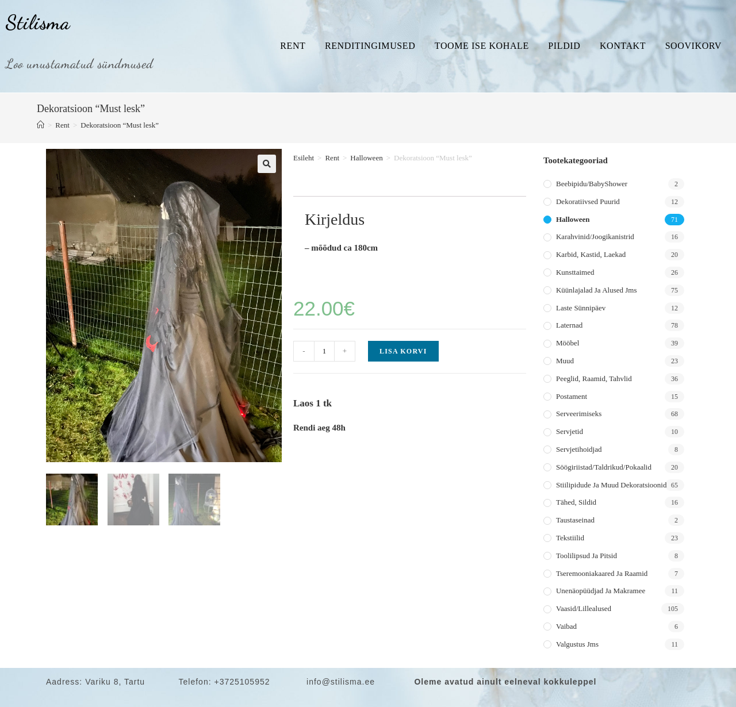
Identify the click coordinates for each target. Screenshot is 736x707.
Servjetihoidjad (578, 449)
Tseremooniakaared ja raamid (601, 573)
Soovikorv (693, 46)
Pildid (564, 46)
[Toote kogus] (324, 351)
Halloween (366, 157)
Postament (571, 396)
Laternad (569, 325)
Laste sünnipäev (580, 307)
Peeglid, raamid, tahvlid (594, 378)
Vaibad (566, 626)
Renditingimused (370, 46)
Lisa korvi (403, 351)
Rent (292, 46)
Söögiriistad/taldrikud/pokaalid (603, 467)
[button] (267, 164)
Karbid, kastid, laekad (591, 254)
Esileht (303, 157)
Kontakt (623, 46)
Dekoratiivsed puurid (588, 201)
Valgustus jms (577, 644)
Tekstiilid (570, 537)
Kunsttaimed (575, 272)
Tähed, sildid (576, 502)
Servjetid (569, 431)
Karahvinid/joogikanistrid (595, 236)
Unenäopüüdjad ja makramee (600, 590)
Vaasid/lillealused (583, 608)
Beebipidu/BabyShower (591, 183)
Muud (565, 360)
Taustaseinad (575, 520)
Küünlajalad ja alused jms (596, 290)
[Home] (40, 125)
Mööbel (567, 343)
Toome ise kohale (482, 46)
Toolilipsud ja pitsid (586, 555)
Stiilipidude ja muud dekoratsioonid (611, 485)
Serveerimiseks (578, 413)
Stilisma (38, 22)
